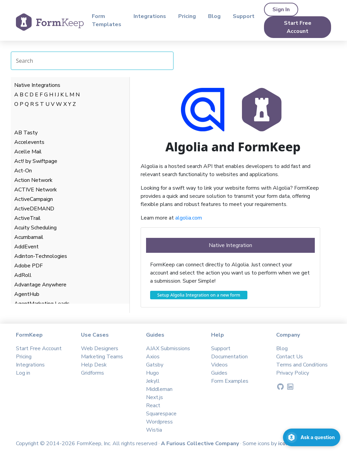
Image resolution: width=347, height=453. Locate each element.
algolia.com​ (188, 218)
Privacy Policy (292, 373)
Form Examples (229, 381)
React (153, 405)
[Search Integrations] (92, 61)
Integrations (150, 16)
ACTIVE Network (35, 189)
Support (243, 16)
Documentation (229, 356)
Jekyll (153, 381)
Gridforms (92, 373)
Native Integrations (37, 85)
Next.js (154, 397)
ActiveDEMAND (34, 208)
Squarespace (161, 413)
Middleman (159, 389)
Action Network (33, 180)
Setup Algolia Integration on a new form (198, 295)
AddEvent (26, 246)
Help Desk (94, 365)
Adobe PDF (28, 265)
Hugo (152, 373)
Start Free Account (297, 27)
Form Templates (106, 20)
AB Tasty (26, 132)
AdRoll (23, 275)
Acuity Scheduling (35, 227)
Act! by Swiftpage (35, 161)
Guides (219, 373)
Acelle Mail (28, 151)
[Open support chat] (311, 437)
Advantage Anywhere (40, 284)
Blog (214, 16)
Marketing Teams (102, 356)
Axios (153, 356)
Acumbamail (28, 237)
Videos (219, 365)
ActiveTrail (27, 218)
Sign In (281, 9)
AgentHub (26, 294)
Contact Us (289, 356)
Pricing (187, 16)
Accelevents (29, 142)
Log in (23, 373)
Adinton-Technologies (40, 256)
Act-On (23, 170)
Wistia (154, 430)
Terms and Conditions (302, 365)
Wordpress (159, 422)
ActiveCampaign (33, 199)
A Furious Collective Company (200, 443)
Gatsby (154, 365)
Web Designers (99, 348)
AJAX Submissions (168, 348)
